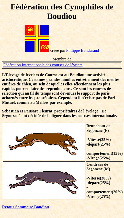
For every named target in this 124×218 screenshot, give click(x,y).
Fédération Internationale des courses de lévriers (43, 65)
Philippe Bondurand (82, 50)
